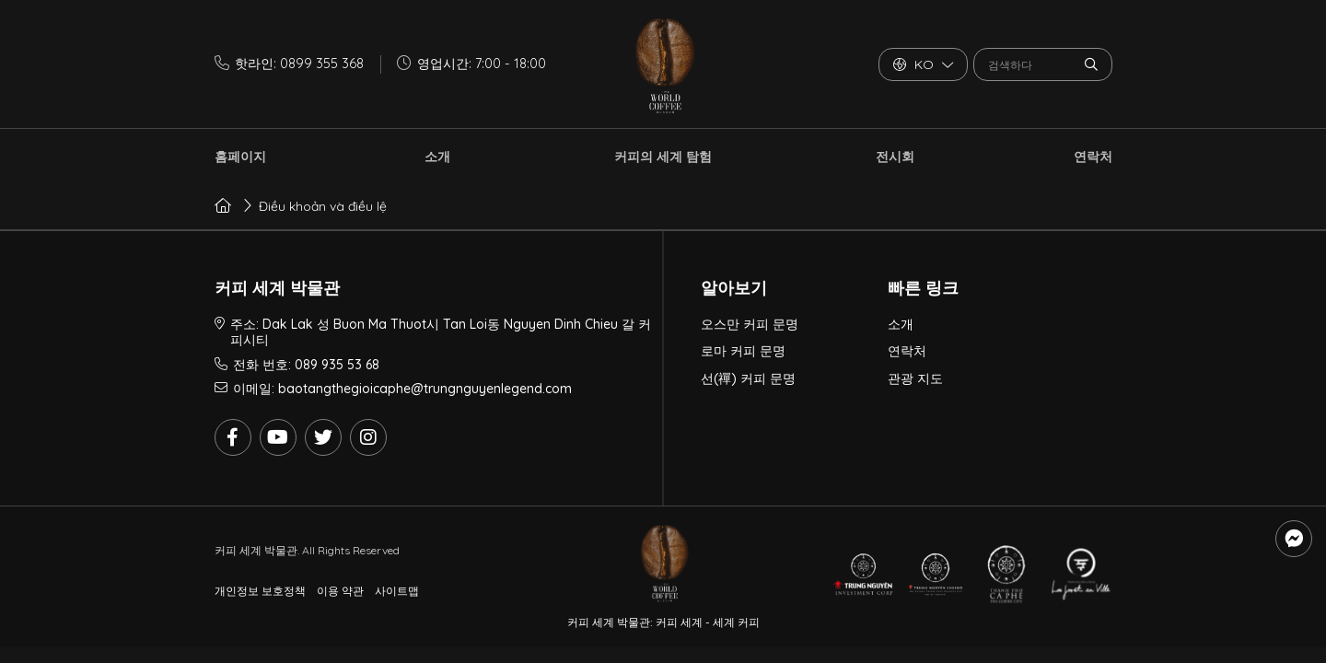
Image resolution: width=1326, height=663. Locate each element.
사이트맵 (397, 591)
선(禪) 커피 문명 (748, 378)
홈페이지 (240, 156)
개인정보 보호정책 (260, 591)
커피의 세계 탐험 (663, 156)
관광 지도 (915, 378)
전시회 (895, 156)
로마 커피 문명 (743, 351)
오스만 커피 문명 (749, 324)
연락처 (1093, 156)
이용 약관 (340, 591)
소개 (437, 156)
